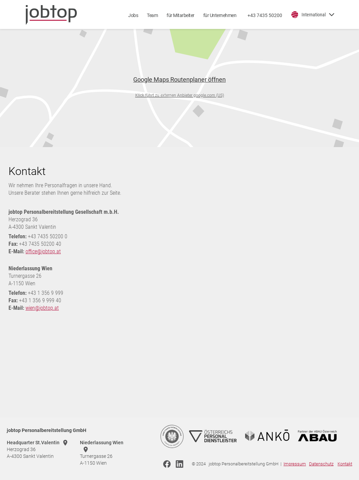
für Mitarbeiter (180, 15)
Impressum (295, 463)
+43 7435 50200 (264, 15)
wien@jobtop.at (42, 308)
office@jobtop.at (43, 251)
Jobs (133, 15)
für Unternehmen (220, 15)
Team (152, 15)
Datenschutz (321, 463)
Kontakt (345, 463)
